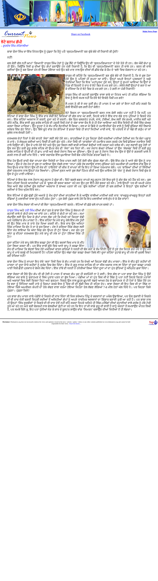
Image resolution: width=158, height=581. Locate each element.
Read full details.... (75, 324)
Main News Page (150, 31)
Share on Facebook (80, 34)
